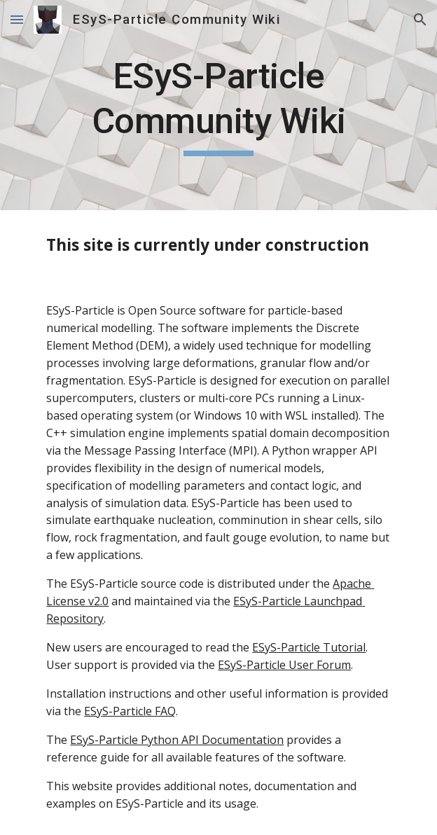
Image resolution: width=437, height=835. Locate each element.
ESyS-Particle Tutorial (309, 647)
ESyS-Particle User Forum (284, 664)
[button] (17, 19)
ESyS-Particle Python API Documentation (177, 739)
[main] (218, 105)
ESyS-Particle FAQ (130, 711)
